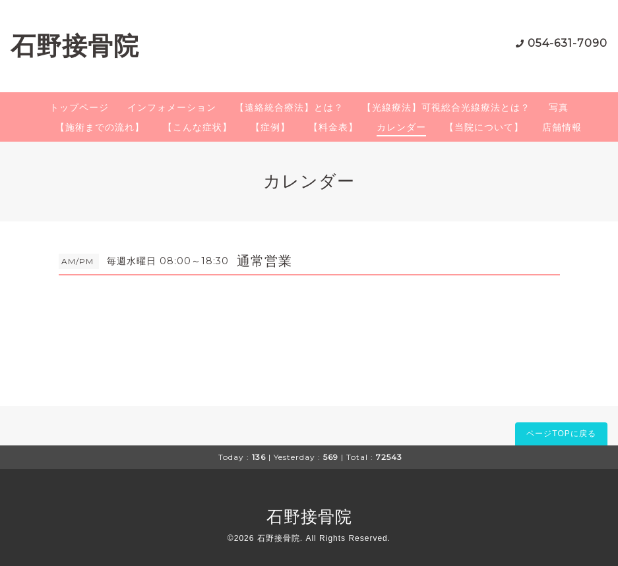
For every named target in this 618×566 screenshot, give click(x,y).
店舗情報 (562, 127)
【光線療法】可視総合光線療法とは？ (446, 107)
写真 (559, 107)
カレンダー (401, 127)
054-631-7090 (567, 43)
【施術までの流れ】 (99, 127)
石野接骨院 (75, 46)
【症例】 (270, 127)
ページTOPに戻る (561, 433)
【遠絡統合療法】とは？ (289, 107)
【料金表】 (333, 127)
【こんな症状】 (197, 127)
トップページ (79, 107)
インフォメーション (171, 107)
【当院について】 (484, 127)
